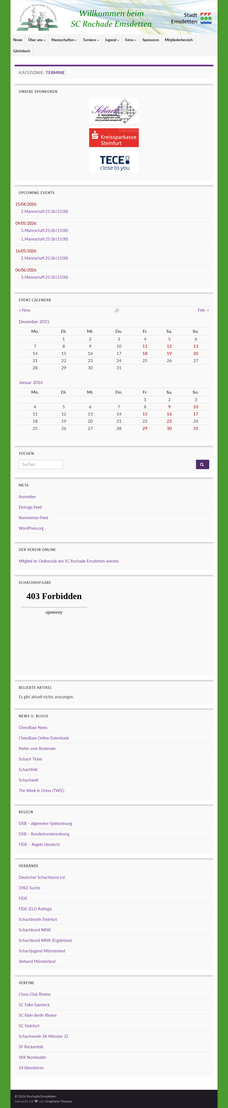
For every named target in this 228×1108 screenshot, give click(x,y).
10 (195, 406)
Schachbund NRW (35, 929)
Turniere (91, 40)
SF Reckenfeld (31, 1046)
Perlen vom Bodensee (37, 748)
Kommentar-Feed (33, 517)
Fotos (131, 40)
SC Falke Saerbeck (34, 1004)
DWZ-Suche (29, 887)
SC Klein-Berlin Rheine (38, 1015)
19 (169, 353)
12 (169, 346)
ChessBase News (33, 727)
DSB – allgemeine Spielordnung (45, 823)
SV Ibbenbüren (31, 1067)
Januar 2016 (31, 382)
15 (144, 413)
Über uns (37, 40)
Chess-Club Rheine (35, 994)
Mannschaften (64, 40)
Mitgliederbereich (179, 40)
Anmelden (27, 496)
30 (169, 428)
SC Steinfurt (29, 1025)
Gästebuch (21, 51)
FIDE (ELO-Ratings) (35, 908)
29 (144, 428)
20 (195, 353)
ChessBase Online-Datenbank (44, 738)
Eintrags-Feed (30, 507)
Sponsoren (150, 40)
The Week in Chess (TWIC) (41, 790)
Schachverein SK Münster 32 (43, 1036)
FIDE (23, 898)
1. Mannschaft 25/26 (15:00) (44, 239)
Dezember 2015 (34, 321)
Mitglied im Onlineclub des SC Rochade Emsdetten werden (69, 561)
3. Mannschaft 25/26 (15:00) (44, 230)
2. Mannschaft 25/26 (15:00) (44, 211)
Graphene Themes (58, 1101)
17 (195, 413)
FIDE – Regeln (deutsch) (39, 844)
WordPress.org (31, 528)
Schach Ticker (31, 759)
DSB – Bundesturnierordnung (44, 834)
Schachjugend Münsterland (42, 950)
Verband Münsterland (37, 961)
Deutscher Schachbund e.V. (42, 877)
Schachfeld (28, 769)
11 (144, 346)
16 (169, 413)
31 (195, 428)
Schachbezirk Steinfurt (38, 919)
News (17, 40)
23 (169, 421)
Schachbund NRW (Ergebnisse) (45, 940)
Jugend (112, 40)
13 (195, 346)
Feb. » (203, 309)
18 (144, 353)
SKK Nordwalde (32, 1057)
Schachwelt (28, 780)
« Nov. (25, 309)
